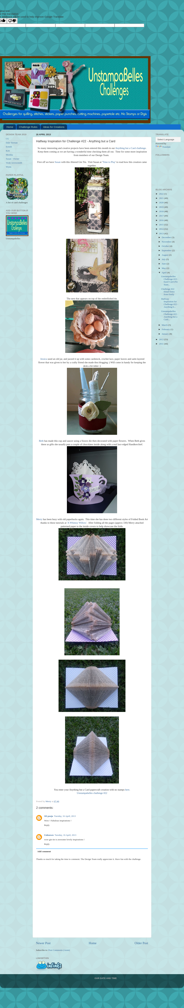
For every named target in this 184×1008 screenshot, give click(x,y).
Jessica (43, 359)
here (127, 789)
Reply (47, 825)
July (164, 259)
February (166, 329)
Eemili (9, 146)
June (164, 263)
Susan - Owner (12, 159)
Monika (9, 154)
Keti (8, 150)
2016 (161, 220)
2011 (161, 343)
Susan (58, 162)
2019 (161, 207)
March (165, 325)
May (164, 268)
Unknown (49, 835)
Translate (163, 147)
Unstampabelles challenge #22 (92, 793)
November (167, 241)
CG (7, 138)
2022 (161, 194)
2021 (161, 198)
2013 (161, 233)
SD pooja (48, 816)
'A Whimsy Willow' (76, 522)
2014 (161, 229)
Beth (41, 440)
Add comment (44, 851)
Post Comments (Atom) (59, 950)
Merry (39, 519)
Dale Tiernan (12, 142)
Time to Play (109, 162)
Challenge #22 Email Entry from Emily (168, 292)
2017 (161, 215)
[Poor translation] (12, 21)
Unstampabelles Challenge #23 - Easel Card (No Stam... (169, 280)
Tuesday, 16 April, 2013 (65, 816)
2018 (161, 211)
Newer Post (43, 943)
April (164, 272)
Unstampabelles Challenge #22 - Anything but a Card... (169, 315)
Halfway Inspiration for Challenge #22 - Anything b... (169, 303)
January (165, 334)
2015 (161, 224)
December (167, 237)
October (166, 246)
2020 (161, 202)
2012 (161, 339)
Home (10, 126)
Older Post (141, 943)
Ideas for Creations (53, 126)
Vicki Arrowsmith (14, 163)
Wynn (8, 167)
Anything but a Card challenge (130, 148)
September (167, 250)
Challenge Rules (28, 126)
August (165, 255)
